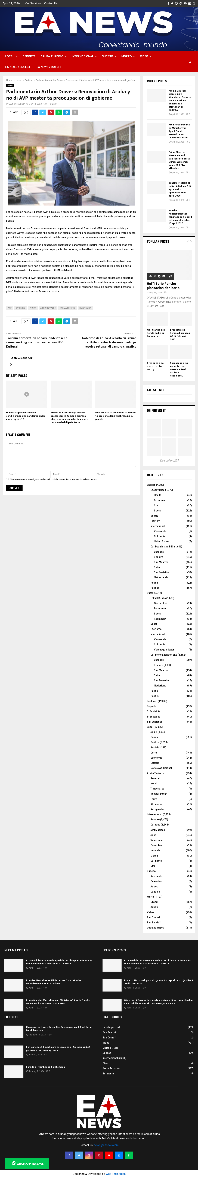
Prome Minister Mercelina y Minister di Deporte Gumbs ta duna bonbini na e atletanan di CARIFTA (180, 100)
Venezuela (160, 531)
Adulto (154, 907)
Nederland (160, 685)
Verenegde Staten (164, 649)
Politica (10, 86)
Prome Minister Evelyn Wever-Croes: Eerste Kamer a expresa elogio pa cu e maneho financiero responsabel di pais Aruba (69, 417)
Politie (154, 690)
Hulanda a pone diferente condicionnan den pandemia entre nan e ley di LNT (25, 416)
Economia (156, 757)
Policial (154, 737)
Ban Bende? (154, 922)
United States (161, 541)
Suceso (107, 56)
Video (144, 56)
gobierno (20, 308)
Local (9, 56)
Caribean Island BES (162, 546)
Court (157, 505)
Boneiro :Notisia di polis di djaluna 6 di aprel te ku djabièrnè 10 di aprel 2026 (180, 189)
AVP (10, 308)
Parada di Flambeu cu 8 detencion (45, 1067)
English (151, 484)
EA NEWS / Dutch (48, 67)
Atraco (154, 886)
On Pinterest (156, 410)
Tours (153, 799)
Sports (154, 515)
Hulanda (155, 850)
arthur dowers (48, 308)
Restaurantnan (158, 793)
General (155, 778)
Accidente (156, 876)
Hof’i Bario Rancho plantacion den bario (163, 286)
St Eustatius (153, 716)
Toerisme (156, 629)
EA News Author (17, 104)
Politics (154, 587)
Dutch (150, 593)
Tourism (155, 520)
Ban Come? (153, 917)
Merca (154, 855)
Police (154, 582)
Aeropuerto (157, 809)
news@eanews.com (106, 1145)
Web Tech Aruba (116, 1174)
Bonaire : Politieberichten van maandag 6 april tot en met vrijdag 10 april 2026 (180, 216)
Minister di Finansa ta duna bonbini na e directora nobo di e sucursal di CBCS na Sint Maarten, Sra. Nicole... (158, 1001)
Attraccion (156, 804)
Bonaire (158, 557)
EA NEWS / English (18, 67)
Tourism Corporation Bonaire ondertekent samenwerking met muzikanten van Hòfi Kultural (36, 342)
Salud (153, 732)
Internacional (83, 56)
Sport (153, 623)
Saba (157, 567)
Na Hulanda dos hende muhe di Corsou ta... (156, 333)
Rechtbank (160, 618)
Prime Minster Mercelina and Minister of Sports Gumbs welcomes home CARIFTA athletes (179, 160)
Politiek (154, 696)
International (157, 526)
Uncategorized (155, 927)
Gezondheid (161, 603)
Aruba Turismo (52, 56)
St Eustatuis (153, 711)
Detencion (156, 881)
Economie (160, 608)
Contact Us (51, 3)
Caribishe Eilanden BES (163, 654)
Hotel (153, 783)
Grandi (154, 901)
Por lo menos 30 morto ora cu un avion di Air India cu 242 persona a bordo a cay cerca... (58, 1048)
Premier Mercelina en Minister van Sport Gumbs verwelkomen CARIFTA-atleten (179, 131)
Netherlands (161, 577)
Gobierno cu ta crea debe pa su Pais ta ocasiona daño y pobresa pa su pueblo (115, 416)
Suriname (156, 860)
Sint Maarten (161, 562)
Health (157, 495)
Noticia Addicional (161, 768)
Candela (155, 891)
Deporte (29, 56)
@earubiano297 (169, 460)
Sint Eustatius (161, 572)
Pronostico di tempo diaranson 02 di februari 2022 (180, 334)
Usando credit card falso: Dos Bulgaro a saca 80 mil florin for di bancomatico (59, 1028)
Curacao (159, 551)
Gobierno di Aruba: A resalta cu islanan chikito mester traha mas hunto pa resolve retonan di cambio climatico (109, 342)
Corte (153, 752)
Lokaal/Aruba (158, 598)
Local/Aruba (157, 490)
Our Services (33, 3)
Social (157, 510)
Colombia (159, 536)
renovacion (85, 308)
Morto (126, 56)
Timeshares (157, 788)
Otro (153, 865)
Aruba (33, 308)
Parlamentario (67, 308)
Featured (152, 701)
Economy (159, 500)
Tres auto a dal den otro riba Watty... (155, 366)
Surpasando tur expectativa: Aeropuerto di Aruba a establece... (179, 369)
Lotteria (154, 762)
